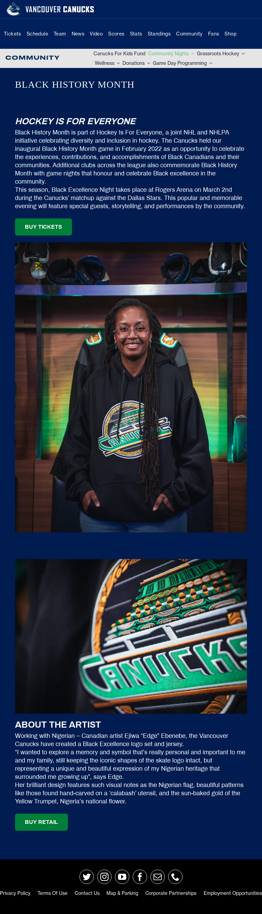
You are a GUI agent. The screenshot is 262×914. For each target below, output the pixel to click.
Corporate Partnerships (170, 893)
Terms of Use (53, 893)
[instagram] (104, 877)
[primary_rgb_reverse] (13, 5)
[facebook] (140, 877)
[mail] (157, 877)
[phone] (175, 877)
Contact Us (87, 893)
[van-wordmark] (60, 6)
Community (32, 58)
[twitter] (86, 877)
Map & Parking (122, 893)
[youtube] (122, 877)
